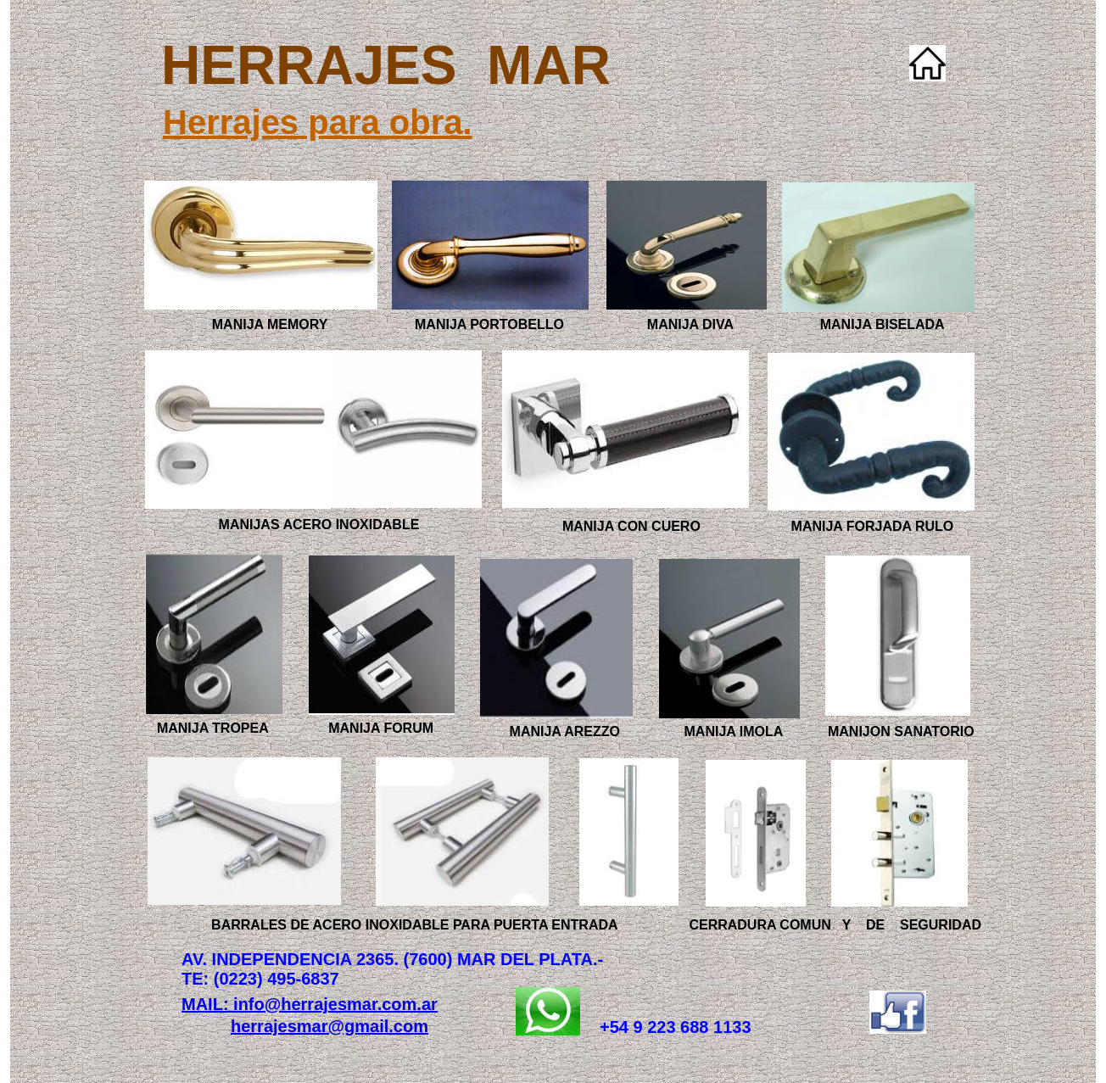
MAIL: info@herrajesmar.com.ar (310, 1004)
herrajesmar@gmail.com (329, 1026)
